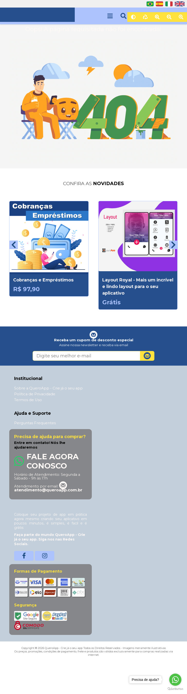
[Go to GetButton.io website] (175, 689)
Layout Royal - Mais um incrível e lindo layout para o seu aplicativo (137, 286)
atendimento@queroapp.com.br (48, 488)
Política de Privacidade (34, 394)
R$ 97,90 (26, 289)
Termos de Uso (28, 400)
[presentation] (13, 245)
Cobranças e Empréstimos (43, 279)
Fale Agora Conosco (53, 461)
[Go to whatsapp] (175, 680)
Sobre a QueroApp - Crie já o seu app (48, 388)
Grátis (111, 302)
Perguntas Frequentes (35, 423)
